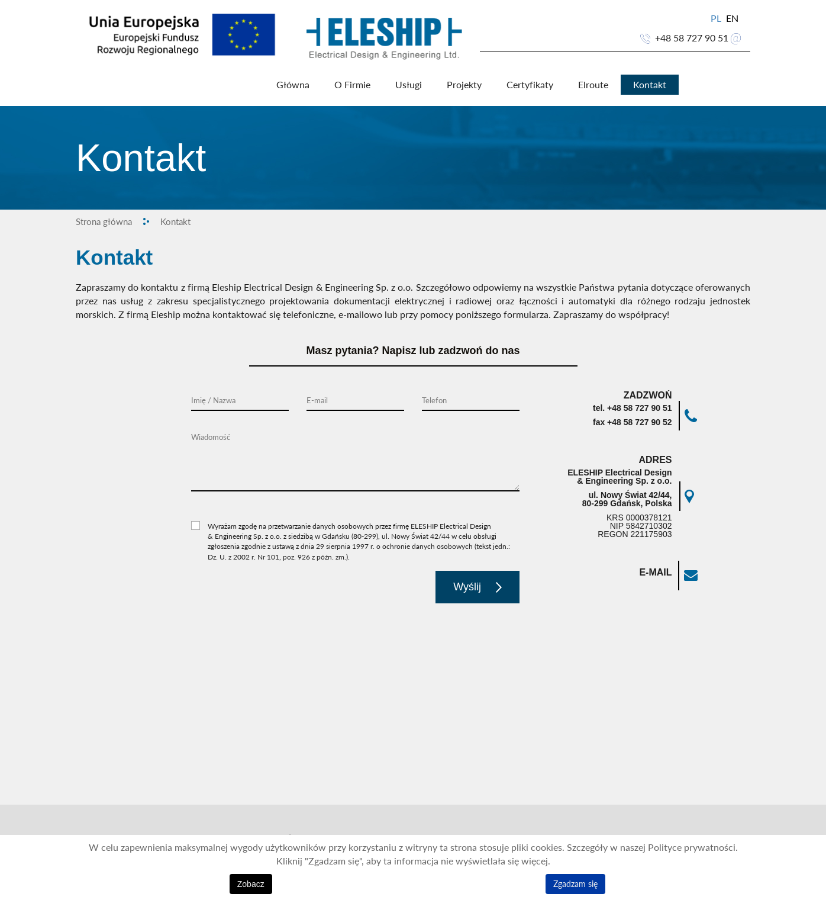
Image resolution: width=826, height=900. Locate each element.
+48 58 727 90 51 (691, 37)
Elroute (592, 85)
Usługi (408, 85)
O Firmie (352, 85)
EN (732, 18)
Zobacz (250, 884)
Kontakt (649, 85)
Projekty (463, 85)
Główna (292, 85)
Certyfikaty (529, 85)
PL (717, 18)
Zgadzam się (575, 883)
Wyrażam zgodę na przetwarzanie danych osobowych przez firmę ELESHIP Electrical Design (349, 527)
